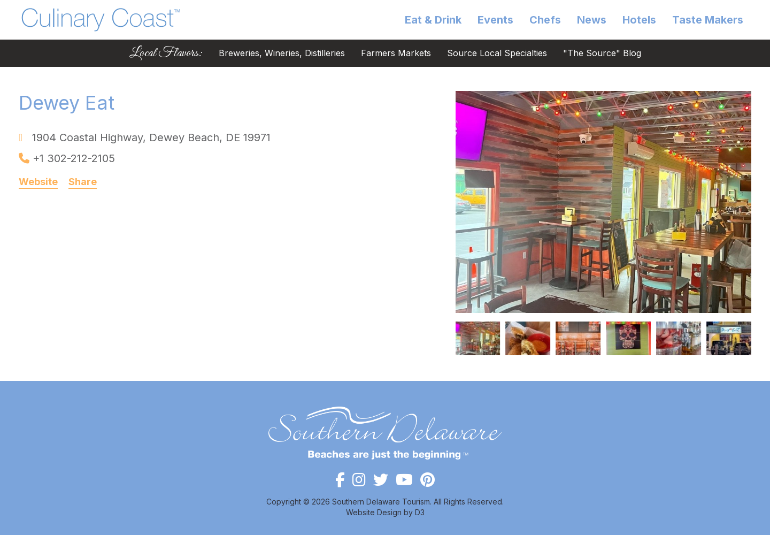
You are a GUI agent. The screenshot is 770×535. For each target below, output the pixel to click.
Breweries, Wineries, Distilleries (282, 53)
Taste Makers (707, 19)
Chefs (545, 19)
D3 (420, 512)
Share (82, 182)
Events (495, 19)
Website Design (374, 512)
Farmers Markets (396, 53)
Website (38, 182)
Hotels (639, 19)
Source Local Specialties (497, 53)
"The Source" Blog (602, 53)
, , (151, 137)
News (591, 19)
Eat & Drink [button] (433, 19)
